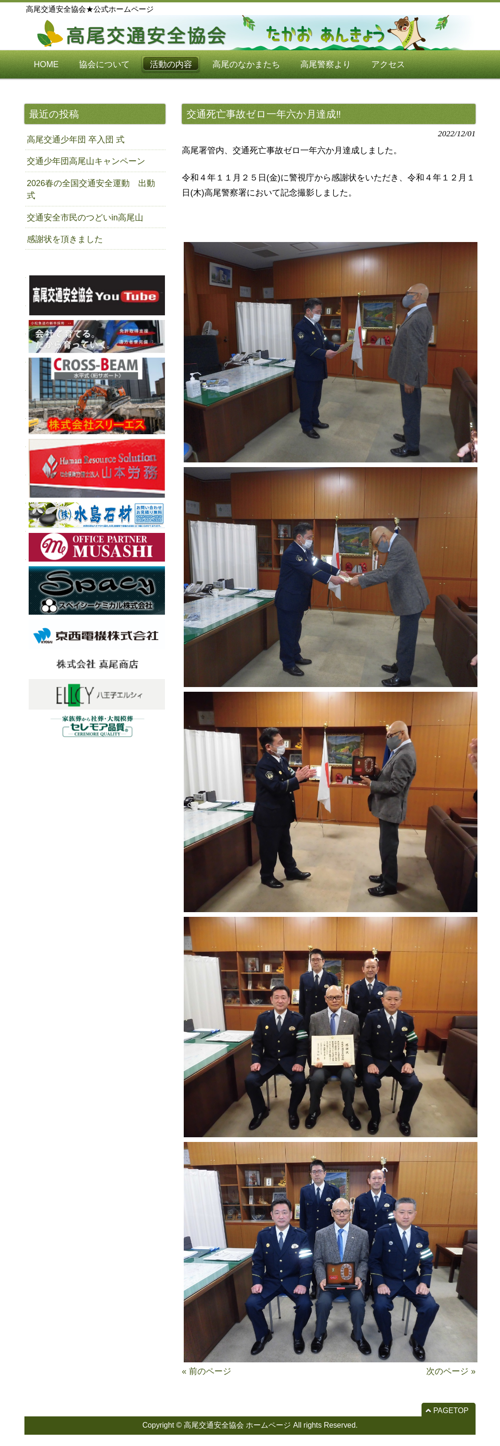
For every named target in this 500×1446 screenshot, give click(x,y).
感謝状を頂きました (65, 239)
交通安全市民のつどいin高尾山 (85, 217)
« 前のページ (206, 1371)
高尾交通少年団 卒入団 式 (76, 139)
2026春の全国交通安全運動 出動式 (91, 189)
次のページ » (451, 1371)
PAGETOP (451, 1411)
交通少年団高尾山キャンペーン (86, 161)
